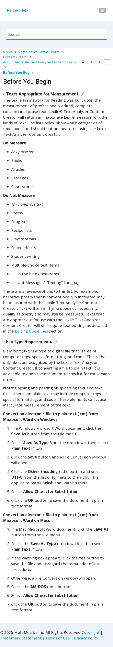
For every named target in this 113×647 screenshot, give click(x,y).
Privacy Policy (86, 637)
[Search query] (57, 34)
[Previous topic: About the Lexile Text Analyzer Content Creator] (92, 62)
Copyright (91, 632)
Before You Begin (18, 72)
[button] (4, 94)
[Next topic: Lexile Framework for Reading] (99, 62)
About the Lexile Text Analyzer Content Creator (40, 62)
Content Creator (15, 57)
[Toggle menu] (102, 10)
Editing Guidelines (31, 331)
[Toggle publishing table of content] (107, 62)
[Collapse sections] (83, 62)
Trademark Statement (20, 637)
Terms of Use (57, 637)
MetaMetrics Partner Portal (39, 52)
